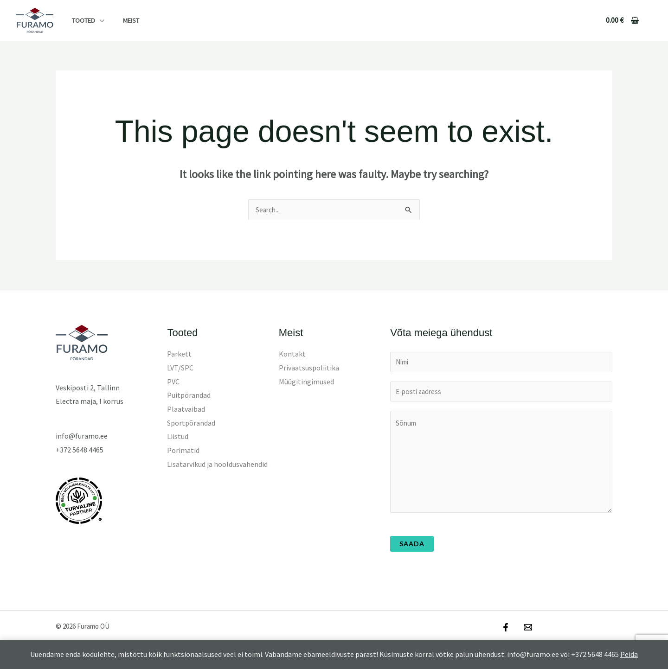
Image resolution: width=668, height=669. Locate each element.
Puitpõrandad (189, 395)
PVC (173, 382)
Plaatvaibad (186, 409)
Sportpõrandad (191, 423)
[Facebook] (505, 630)
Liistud (177, 436)
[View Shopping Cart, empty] (622, 20)
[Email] (525, 630)
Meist (123, 20)
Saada (411, 546)
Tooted (80, 20)
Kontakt (292, 354)
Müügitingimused (306, 382)
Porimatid (183, 450)
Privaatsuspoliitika (309, 368)
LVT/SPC (180, 368)
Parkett (179, 354)
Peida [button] (629, 654)
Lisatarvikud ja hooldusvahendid (217, 464)
